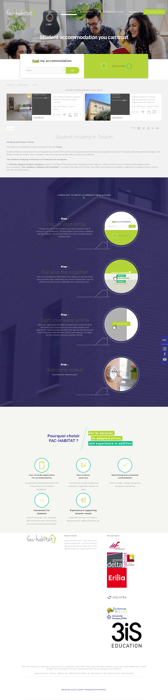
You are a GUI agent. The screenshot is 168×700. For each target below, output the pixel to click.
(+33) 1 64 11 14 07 (90, 541)
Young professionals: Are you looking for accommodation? (99, 669)
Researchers (134, 667)
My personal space (154, 12)
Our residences (68, 12)
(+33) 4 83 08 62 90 (89, 543)
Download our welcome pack (64, 375)
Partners (53, 673)
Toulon (35, 85)
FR (81, 4)
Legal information (41, 673)
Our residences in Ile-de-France (49, 667)
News (126, 667)
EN (86, 4)
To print (10, 128)
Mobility (133, 12)
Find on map (118, 66)
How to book (87, 12)
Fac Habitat (51, 12)
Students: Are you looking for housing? (61, 669)
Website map (63, 673)
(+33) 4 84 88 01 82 (88, 549)
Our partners (113, 536)
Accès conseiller (127, 673)
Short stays (118, 667)
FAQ (164, 340)
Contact (143, 667)
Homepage (10, 85)
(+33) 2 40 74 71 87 (90, 546)
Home (23, 667)
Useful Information (115, 12)
